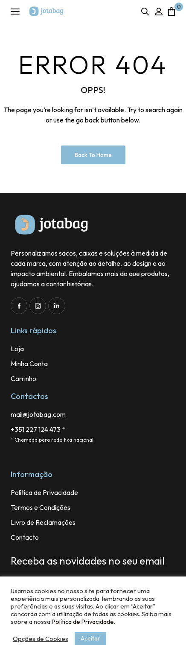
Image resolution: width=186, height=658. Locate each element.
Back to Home (93, 154)
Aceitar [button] (90, 638)
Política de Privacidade (83, 621)
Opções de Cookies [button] (40, 639)
